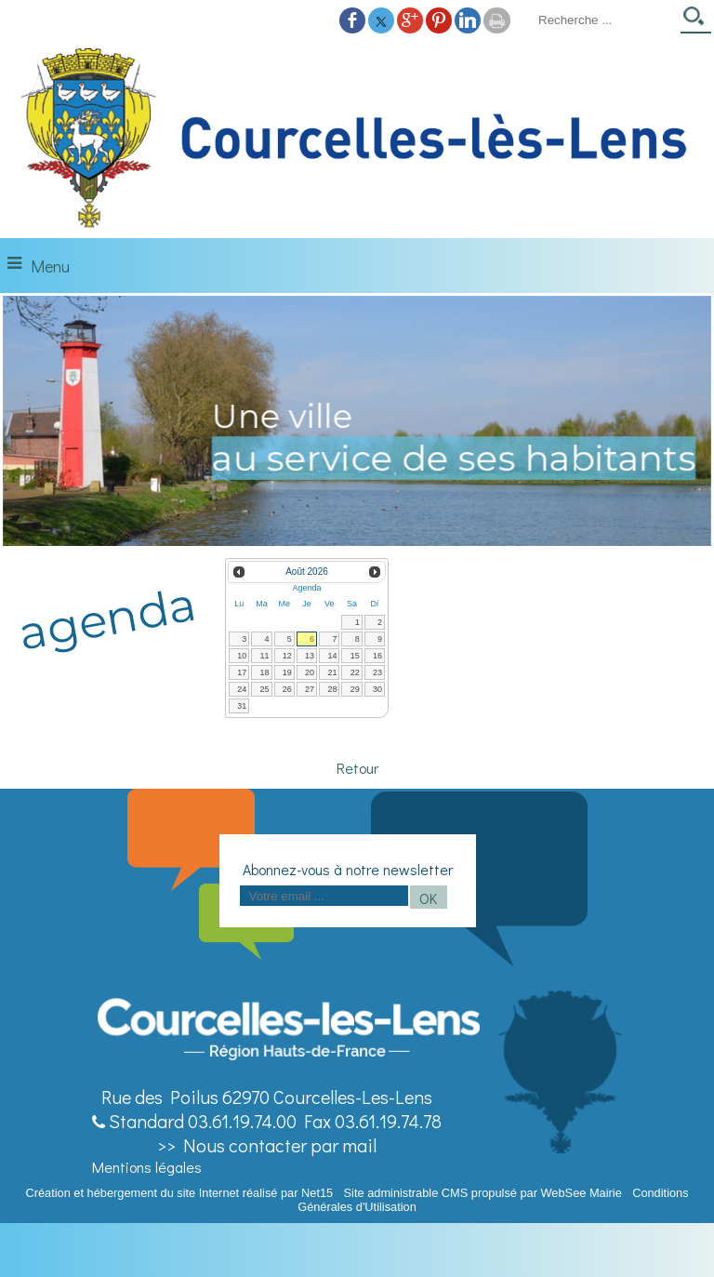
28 (332, 689)
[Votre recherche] (603, 19)
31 (241, 706)
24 (241, 689)
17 (241, 672)
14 (332, 655)
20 (309, 672)
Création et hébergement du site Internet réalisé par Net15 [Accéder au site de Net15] (179, 1193)
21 (332, 672)
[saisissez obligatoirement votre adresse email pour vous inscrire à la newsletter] (324, 895)
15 (355, 655)
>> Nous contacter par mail (267, 1145)
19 (287, 672)
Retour (357, 768)
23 (377, 672)
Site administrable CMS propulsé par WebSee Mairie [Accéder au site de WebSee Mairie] (483, 1193)
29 (355, 689)
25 (265, 689)
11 (265, 655)
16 (377, 655)
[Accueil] (357, 138)
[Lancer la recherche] (696, 22)
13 (309, 655)
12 (287, 655)
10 (241, 655)
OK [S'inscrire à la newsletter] (428, 898)
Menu (50, 266)
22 (355, 672)
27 (309, 689)
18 (265, 672)
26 (287, 689)
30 (377, 689)
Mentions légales (147, 1167)
